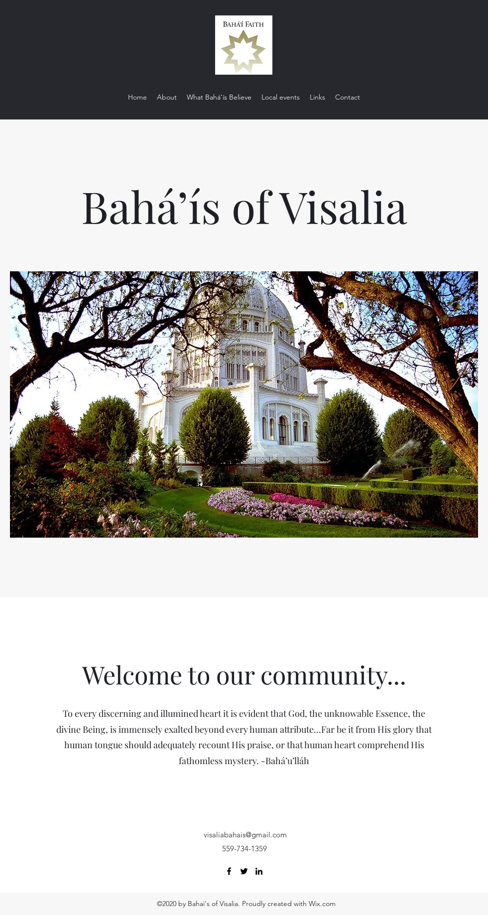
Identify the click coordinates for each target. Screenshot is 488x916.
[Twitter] (244, 871)
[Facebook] (229, 871)
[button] (244, 404)
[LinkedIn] (259, 871)
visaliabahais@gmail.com (245, 834)
